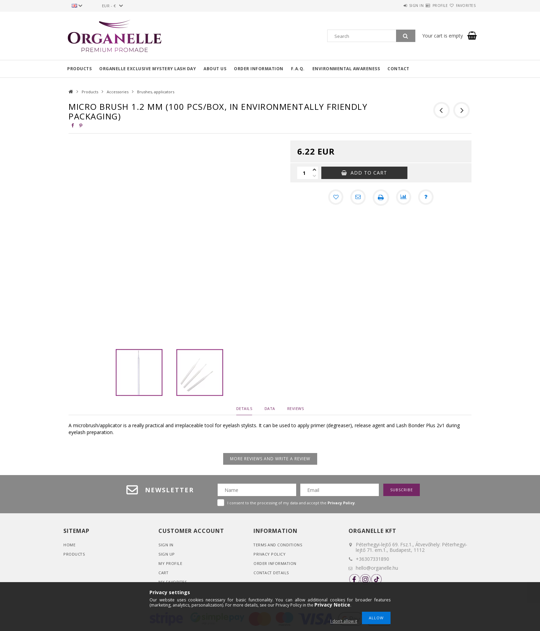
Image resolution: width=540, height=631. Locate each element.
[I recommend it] (357, 197)
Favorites (462, 5)
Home (69, 544)
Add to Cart (369, 172)
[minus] (314, 176)
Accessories (117, 91)
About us (215, 69)
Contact (398, 69)
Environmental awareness (346, 69)
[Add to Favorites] (334, 197)
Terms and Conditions (278, 544)
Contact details (271, 572)
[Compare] (404, 197)
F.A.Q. (298, 69)
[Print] (381, 197)
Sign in (395, 5)
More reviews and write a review (270, 459)
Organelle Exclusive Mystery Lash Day (147, 69)
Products (79, 69)
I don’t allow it (343, 621)
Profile (428, 5)
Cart (163, 572)
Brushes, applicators (155, 91)
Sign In (166, 544)
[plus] (314, 170)
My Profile (170, 563)
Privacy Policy (269, 554)
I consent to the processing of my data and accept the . (291, 502)
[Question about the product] (427, 197)
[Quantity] (304, 173)
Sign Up (166, 554)
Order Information (275, 563)
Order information (258, 69)
